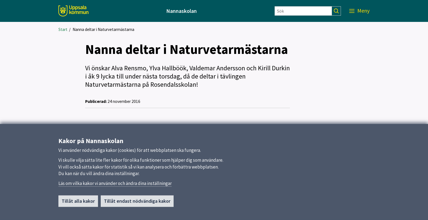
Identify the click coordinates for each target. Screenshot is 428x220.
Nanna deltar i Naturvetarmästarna (103, 29)
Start (62, 29)
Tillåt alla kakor (78, 201)
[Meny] (359, 11)
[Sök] (303, 11)
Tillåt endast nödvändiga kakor (137, 201)
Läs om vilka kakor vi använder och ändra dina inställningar (115, 184)
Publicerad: (96, 101)
